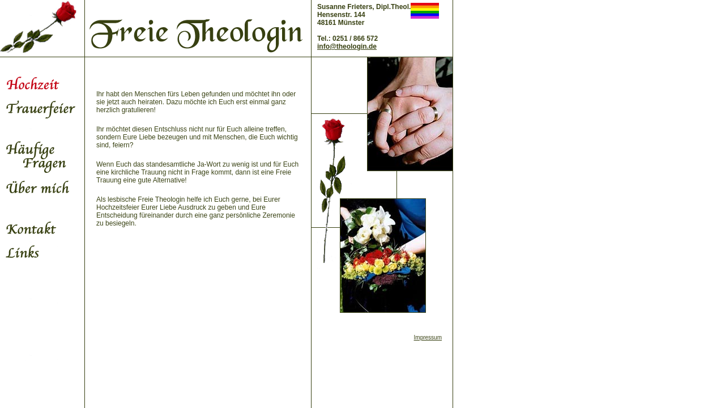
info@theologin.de (347, 46)
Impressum (428, 337)
